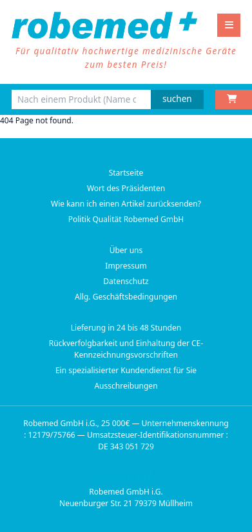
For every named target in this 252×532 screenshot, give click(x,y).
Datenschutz (125, 281)
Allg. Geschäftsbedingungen (126, 296)
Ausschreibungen (125, 385)
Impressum (125, 265)
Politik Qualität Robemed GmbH (126, 219)
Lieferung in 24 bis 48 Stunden (126, 327)
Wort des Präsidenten (126, 188)
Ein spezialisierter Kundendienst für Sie (126, 370)
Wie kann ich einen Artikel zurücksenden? (126, 203)
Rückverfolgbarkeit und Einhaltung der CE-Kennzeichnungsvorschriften (126, 349)
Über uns (126, 250)
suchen (177, 99)
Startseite (126, 172)
